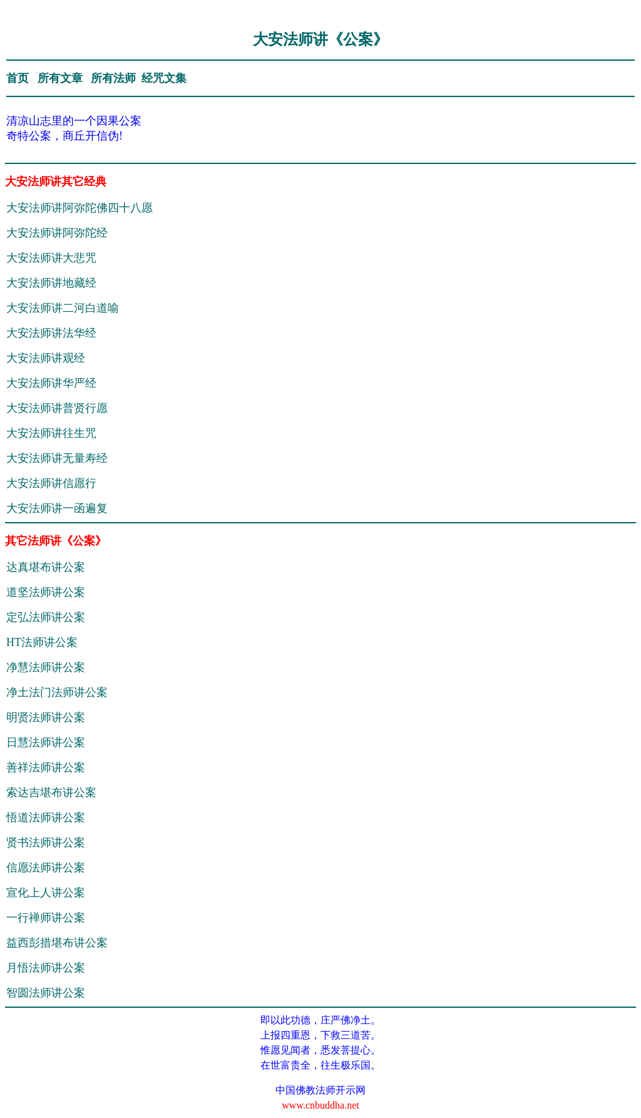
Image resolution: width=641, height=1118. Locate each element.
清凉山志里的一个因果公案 (73, 121)
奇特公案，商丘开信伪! (64, 136)
